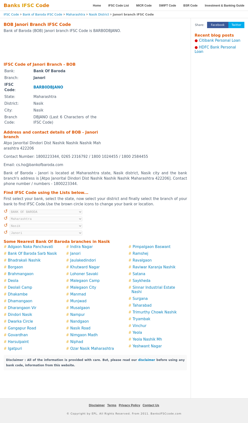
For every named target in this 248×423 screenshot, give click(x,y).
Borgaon (15, 267)
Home (97, 5)
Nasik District (99, 14)
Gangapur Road (22, 328)
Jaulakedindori (83, 260)
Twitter (236, 25)
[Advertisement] (95, 47)
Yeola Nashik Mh (147, 339)
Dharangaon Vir (22, 308)
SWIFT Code (167, 5)
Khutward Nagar (85, 267)
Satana (139, 274)
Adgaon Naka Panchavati (30, 247)
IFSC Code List (118, 5)
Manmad (78, 294)
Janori (75, 253)
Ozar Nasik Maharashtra (92, 348)
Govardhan (18, 335)
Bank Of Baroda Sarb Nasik (32, 253)
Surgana (140, 298)
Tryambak (141, 319)
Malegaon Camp (85, 281)
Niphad (76, 342)
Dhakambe (18, 294)
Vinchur (140, 326)
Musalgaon (80, 308)
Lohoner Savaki (84, 274)
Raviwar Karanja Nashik (154, 267)
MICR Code (144, 5)
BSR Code (190, 5)
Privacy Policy (129, 405)
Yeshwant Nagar (147, 346)
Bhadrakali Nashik (24, 260)
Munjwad (78, 301)
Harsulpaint (18, 342)
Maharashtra (75, 14)
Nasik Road (80, 328)
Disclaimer (97, 405)
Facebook (218, 25)
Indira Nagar (81, 247)
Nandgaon (79, 321)
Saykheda (142, 281)
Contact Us (151, 405)
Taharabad (142, 305)
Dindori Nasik (20, 314)
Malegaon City (83, 287)
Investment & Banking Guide (224, 5)
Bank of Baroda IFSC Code (42, 14)
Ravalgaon (142, 260)
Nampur (77, 314)
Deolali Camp (20, 287)
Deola (13, 281)
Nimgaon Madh (84, 335)
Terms (111, 405)
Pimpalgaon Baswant (152, 247)
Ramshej (140, 253)
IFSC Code (11, 14)
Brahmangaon (21, 274)
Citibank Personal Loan (219, 40)
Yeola (137, 332)
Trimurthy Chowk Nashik (155, 312)
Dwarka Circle (20, 321)
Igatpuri (15, 348)
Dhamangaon (20, 301)
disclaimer (146, 360)
